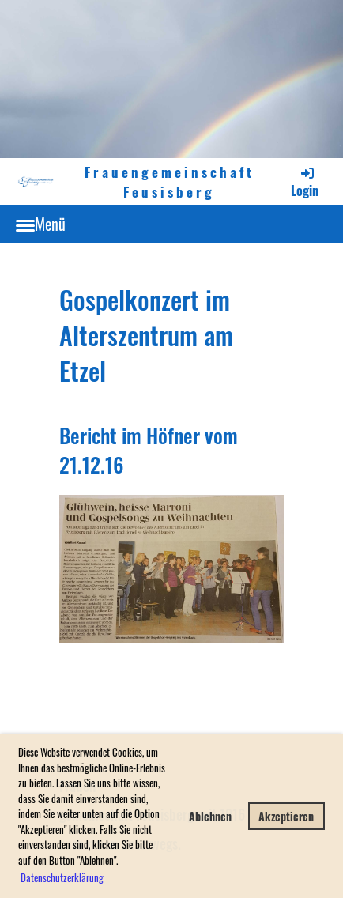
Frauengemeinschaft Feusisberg (169, 181)
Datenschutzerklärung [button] (62, 877)
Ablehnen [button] (210, 816)
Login (304, 182)
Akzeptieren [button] (286, 816)
